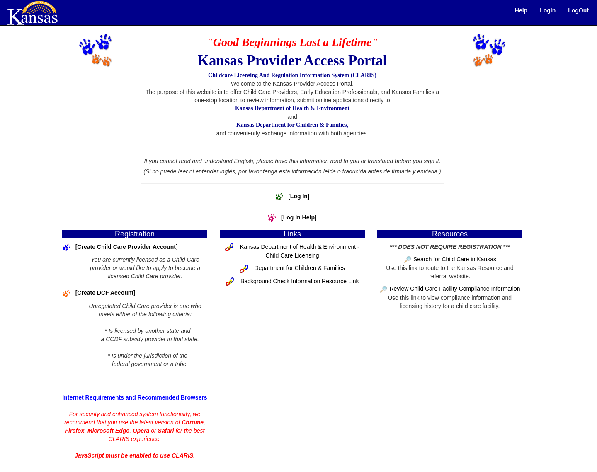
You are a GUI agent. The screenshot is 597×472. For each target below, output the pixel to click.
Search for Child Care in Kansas (454, 259)
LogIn (548, 10)
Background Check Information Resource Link (299, 281)
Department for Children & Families (299, 268)
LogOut (578, 10)
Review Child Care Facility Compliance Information (454, 288)
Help (521, 10)
